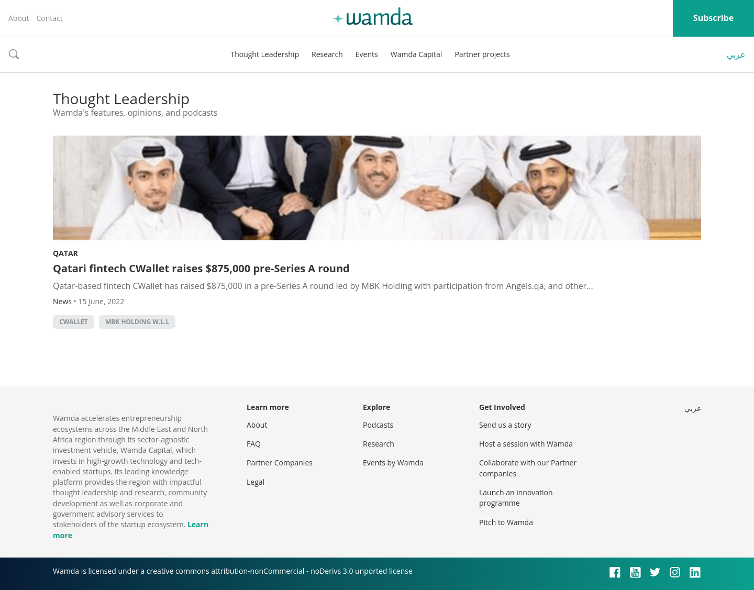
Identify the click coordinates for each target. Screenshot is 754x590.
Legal (255, 482)
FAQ (254, 444)
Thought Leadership (264, 54)
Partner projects (481, 54)
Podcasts (378, 425)
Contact (49, 18)
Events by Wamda (393, 462)
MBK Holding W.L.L (137, 321)
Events (367, 54)
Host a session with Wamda (526, 444)
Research (327, 54)
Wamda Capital (416, 54)
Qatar (65, 253)
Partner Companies (280, 462)
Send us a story (505, 425)
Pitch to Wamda (506, 522)
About (18, 18)
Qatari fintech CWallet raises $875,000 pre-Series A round (201, 268)
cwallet (73, 321)
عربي (736, 54)
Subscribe (713, 18)
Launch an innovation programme (516, 497)
